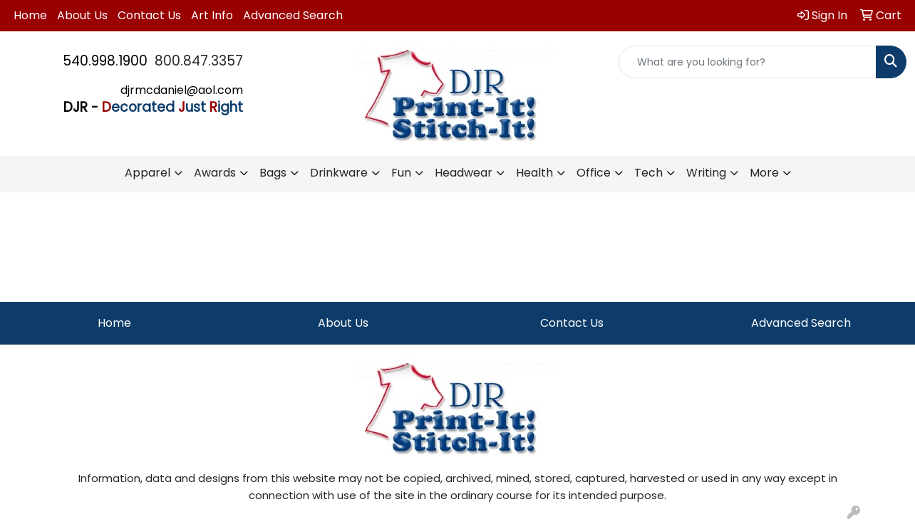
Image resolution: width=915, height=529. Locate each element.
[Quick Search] (748, 62)
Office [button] (594, 172)
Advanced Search (293, 15)
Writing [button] (706, 172)
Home (30, 15)
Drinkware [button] (339, 172)
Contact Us (149, 15)
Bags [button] (272, 172)
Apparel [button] (147, 172)
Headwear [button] (463, 172)
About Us (82, 15)
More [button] (764, 172)
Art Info (212, 15)
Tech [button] (648, 172)
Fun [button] (401, 172)
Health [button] (534, 172)
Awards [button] (215, 172)
